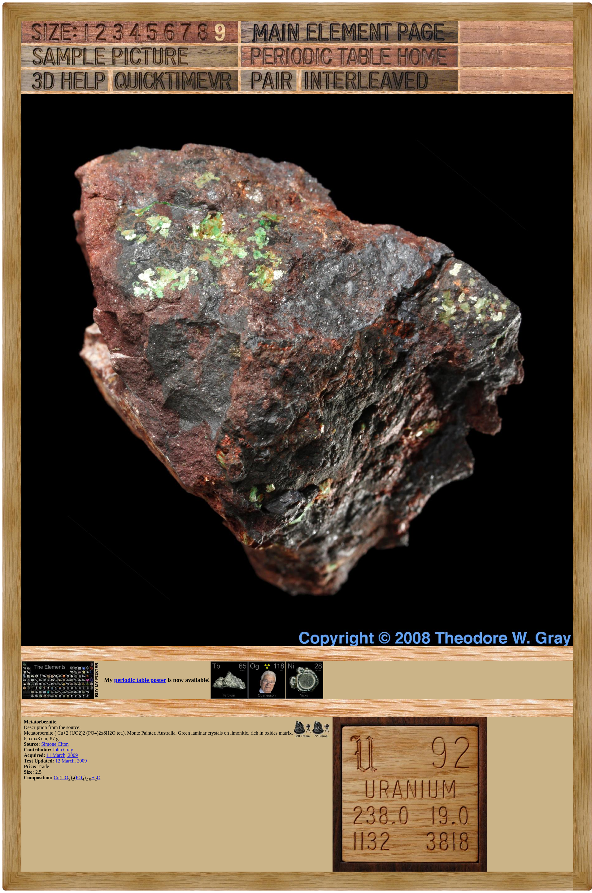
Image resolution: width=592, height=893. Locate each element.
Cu (56, 777)
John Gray (63, 749)
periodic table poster (140, 680)
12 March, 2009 (71, 760)
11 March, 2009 (62, 755)
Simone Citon (54, 744)
